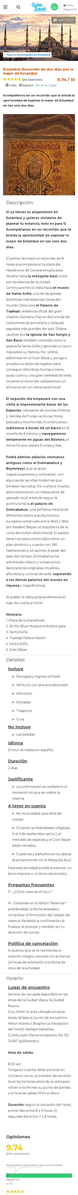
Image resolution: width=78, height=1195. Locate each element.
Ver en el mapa (45, 85)
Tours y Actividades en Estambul (26, 54)
